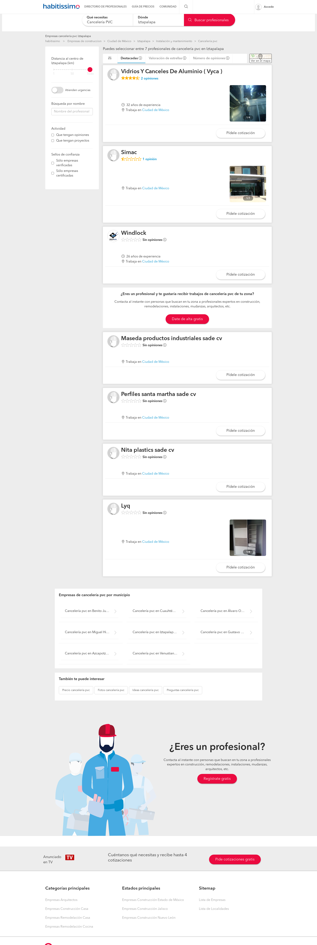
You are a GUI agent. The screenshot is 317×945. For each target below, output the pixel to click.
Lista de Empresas (212, 900)
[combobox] (107, 20)
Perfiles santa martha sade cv (158, 394)
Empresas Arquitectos (61, 900)
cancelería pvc (76, 690)
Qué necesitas (97, 17)
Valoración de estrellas (165, 58)
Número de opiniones (209, 58)
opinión (150, 159)
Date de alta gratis (187, 319)
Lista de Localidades (214, 909)
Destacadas (129, 58)
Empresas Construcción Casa (66, 909)
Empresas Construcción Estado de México (153, 900)
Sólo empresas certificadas (67, 173)
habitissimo (52, 41)
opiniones (149, 78)
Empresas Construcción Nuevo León (148, 918)
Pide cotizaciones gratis (235, 859)
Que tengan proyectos (72, 140)
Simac (129, 153)
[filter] (72, 69)
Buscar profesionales (208, 20)
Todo (90, 73)
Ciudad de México (119, 41)
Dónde (143, 17)
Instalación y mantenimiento (174, 41)
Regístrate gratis (217, 779)
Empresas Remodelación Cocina (69, 926)
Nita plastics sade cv (147, 450)
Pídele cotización (240, 133)
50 (72, 73)
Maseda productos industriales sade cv (171, 339)
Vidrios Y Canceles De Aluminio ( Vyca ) (171, 72)
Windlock (133, 233)
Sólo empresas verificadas (67, 163)
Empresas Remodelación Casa (67, 918)
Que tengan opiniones (72, 135)
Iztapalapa (143, 41)
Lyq (125, 506)
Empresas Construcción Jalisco (145, 909)
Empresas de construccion (84, 41)
